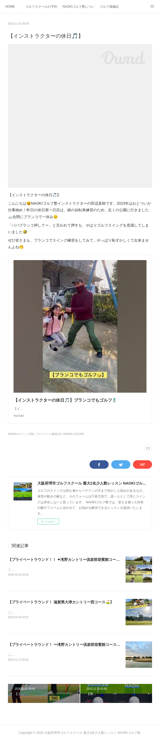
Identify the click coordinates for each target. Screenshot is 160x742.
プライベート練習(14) (49, 434)
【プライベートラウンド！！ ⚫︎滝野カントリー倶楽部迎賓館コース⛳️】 (68, 559)
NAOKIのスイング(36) (21, 434)
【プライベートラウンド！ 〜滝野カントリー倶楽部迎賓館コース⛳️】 (66, 645)
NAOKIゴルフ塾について (78, 6)
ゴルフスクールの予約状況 (41, 6)
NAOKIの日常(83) (73, 434)
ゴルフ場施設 (109, 6)
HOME (10, 6)
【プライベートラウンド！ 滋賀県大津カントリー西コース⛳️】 (61, 602)
